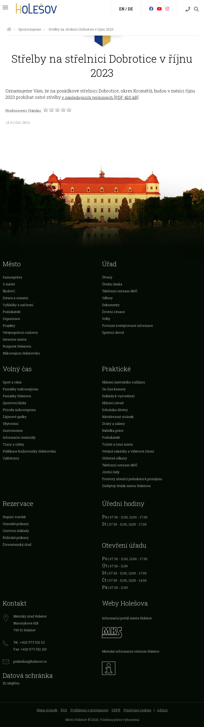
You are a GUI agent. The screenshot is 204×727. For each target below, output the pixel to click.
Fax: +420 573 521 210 (30, 649)
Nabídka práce (112, 430)
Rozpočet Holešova (17, 346)
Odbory (107, 298)
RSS (64, 710)
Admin (162, 710)
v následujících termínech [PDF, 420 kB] (100, 97)
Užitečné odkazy (114, 458)
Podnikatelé (11, 312)
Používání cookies (137, 710)
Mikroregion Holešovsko (21, 353)
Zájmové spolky (15, 417)
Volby (106, 318)
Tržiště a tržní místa (117, 444)
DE (130, 8)
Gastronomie (13, 430)
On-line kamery (114, 389)
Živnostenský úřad (17, 544)
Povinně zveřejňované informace (127, 325)
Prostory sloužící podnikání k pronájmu (132, 479)
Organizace (11, 318)
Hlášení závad (113, 403)
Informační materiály (19, 437)
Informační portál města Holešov (127, 618)
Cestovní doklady (16, 531)
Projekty (9, 325)
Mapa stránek (47, 710)
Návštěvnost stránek (118, 417)
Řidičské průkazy (16, 537)
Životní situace (113, 312)
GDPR (116, 710)
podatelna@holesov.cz (30, 661)
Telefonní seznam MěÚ (119, 291)
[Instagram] (167, 8)
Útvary (107, 277)
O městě (9, 284)
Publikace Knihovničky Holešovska (29, 451)
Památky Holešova (17, 396)
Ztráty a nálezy (113, 423)
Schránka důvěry (115, 410)
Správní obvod (113, 332)
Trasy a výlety (13, 444)
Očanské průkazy (16, 524)
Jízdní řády (111, 472)
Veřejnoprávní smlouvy (20, 332)
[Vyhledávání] (196, 9)
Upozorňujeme (29, 29)
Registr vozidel (14, 517)
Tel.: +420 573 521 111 (29, 642)
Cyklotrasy (11, 458)
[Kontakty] (187, 9)
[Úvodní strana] (9, 29)
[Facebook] (151, 8)
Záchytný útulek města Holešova (126, 486)
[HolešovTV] (159, 8)
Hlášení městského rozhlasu (123, 382)
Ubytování (10, 423)
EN (122, 8)
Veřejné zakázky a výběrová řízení (128, 451)
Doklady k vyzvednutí (118, 396)
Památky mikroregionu (20, 389)
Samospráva (12, 277)
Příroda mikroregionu (19, 410)
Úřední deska (112, 284)
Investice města (15, 339)
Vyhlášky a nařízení (18, 305)
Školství (9, 291)
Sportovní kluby (14, 403)
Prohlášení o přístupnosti (89, 710)
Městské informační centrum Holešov (130, 651)
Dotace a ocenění (15, 298)
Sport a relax (12, 382)
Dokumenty (111, 305)
